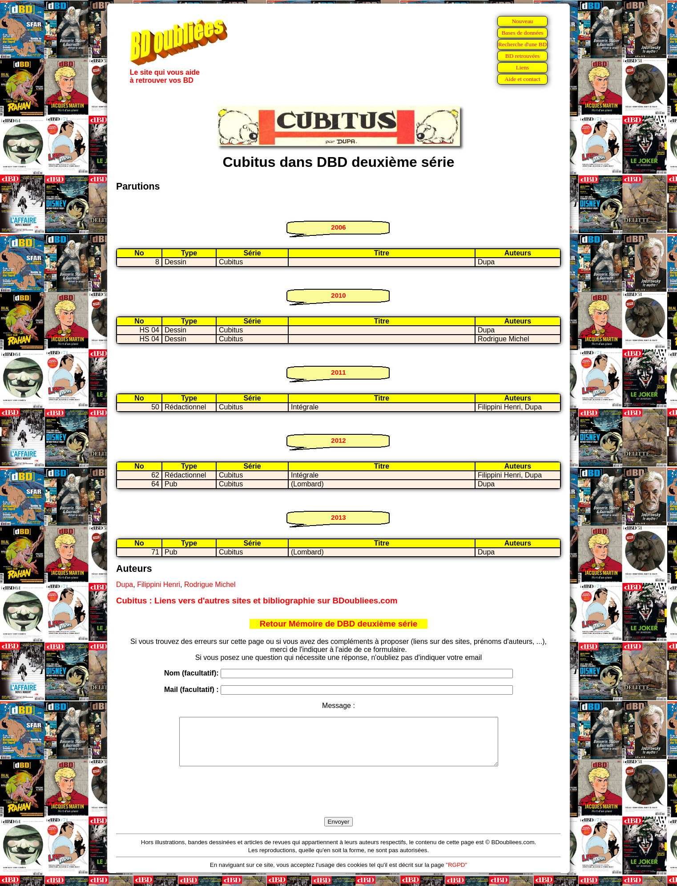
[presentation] (338, 802)
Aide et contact (522, 79)
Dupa (124, 584)
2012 (338, 440)
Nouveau (522, 21)
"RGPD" (456, 874)
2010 (338, 295)
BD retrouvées (522, 56)
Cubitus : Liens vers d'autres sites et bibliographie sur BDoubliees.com (257, 600)
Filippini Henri (158, 584)
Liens (522, 67)
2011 (338, 372)
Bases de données (522, 32)
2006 (338, 227)
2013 (338, 517)
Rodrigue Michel (210, 584)
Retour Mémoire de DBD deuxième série (339, 623)
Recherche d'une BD (522, 44)
